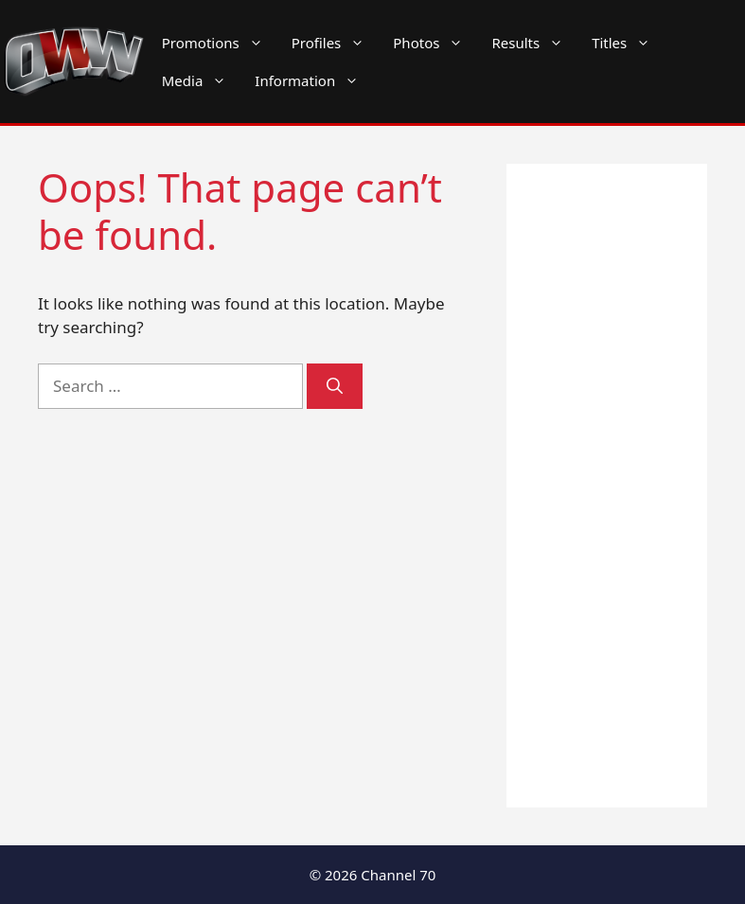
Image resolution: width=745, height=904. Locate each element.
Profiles (336, 43)
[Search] (335, 386)
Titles (628, 43)
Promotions (219, 43)
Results (534, 43)
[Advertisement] (606, 486)
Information (314, 80)
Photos (435, 43)
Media (201, 80)
